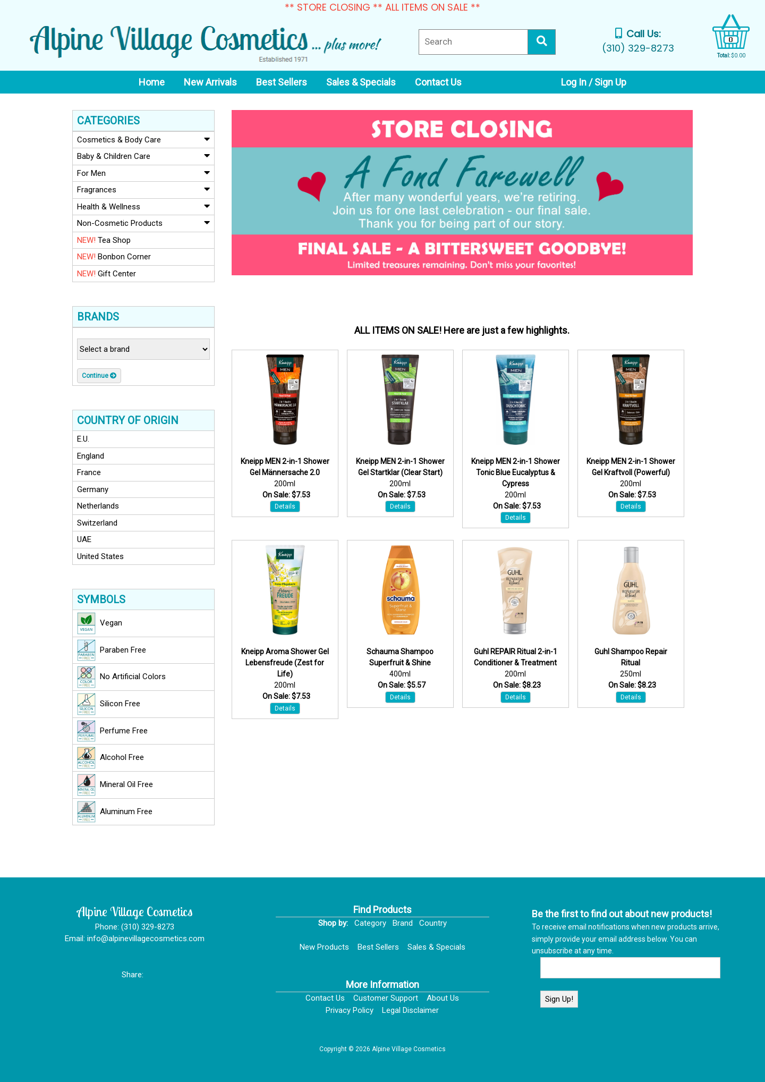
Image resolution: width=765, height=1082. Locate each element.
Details (285, 506)
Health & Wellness (143, 206)
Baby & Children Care (143, 155)
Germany (92, 489)
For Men (143, 172)
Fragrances (143, 189)
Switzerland (97, 523)
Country (433, 923)
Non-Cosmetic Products (143, 222)
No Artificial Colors (121, 677)
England (90, 456)
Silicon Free (108, 704)
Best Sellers (378, 947)
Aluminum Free (114, 812)
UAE (84, 539)
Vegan (99, 623)
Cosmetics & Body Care (143, 139)
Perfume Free (112, 731)
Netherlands (98, 506)
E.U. (83, 439)
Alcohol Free (110, 758)
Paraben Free (111, 650)
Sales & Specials (436, 947)
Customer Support (385, 998)
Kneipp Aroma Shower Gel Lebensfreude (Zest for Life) (285, 662)
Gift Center (106, 273)
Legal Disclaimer (410, 1010)
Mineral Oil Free (115, 785)
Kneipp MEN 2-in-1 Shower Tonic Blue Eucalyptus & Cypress (515, 472)
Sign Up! (559, 999)
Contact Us (325, 998)
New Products (324, 947)
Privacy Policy (349, 1010)
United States (100, 556)
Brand (403, 923)
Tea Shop (104, 240)
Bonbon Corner (114, 256)
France (89, 472)
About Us (443, 998)
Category (370, 923)
